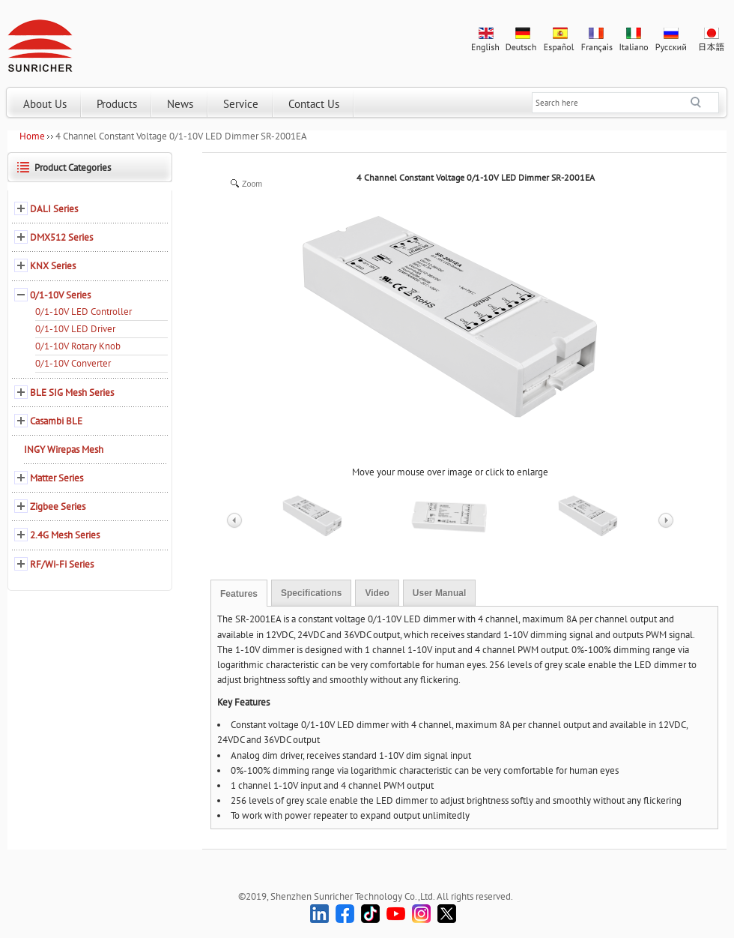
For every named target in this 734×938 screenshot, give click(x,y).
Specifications (311, 593)
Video (377, 593)
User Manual (439, 593)
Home (32, 136)
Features (239, 594)
